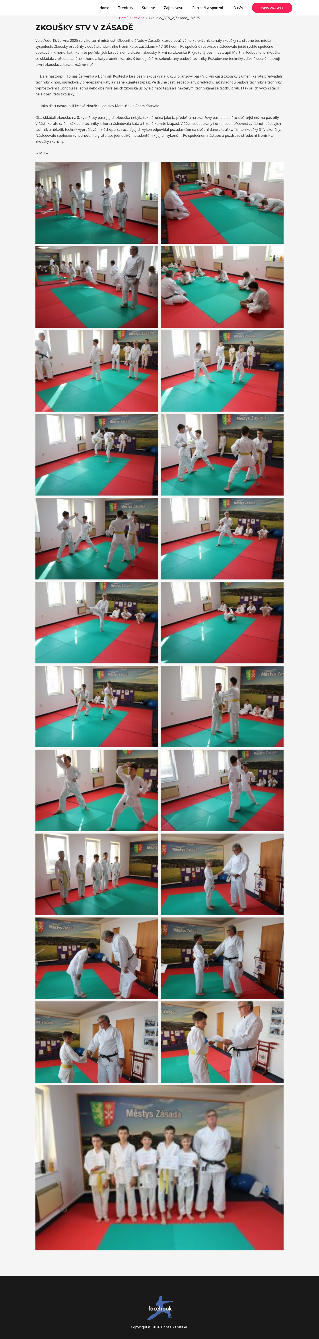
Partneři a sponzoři (211, 7)
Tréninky (133, 7)
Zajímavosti (178, 7)
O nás (239, 7)
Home (114, 7)
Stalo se (154, 7)
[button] (96, 203)
